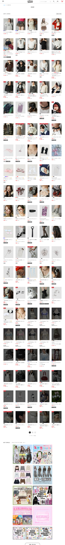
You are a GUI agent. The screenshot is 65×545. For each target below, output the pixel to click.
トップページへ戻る (32, 435)
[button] (35, 432)
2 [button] (32, 432)
